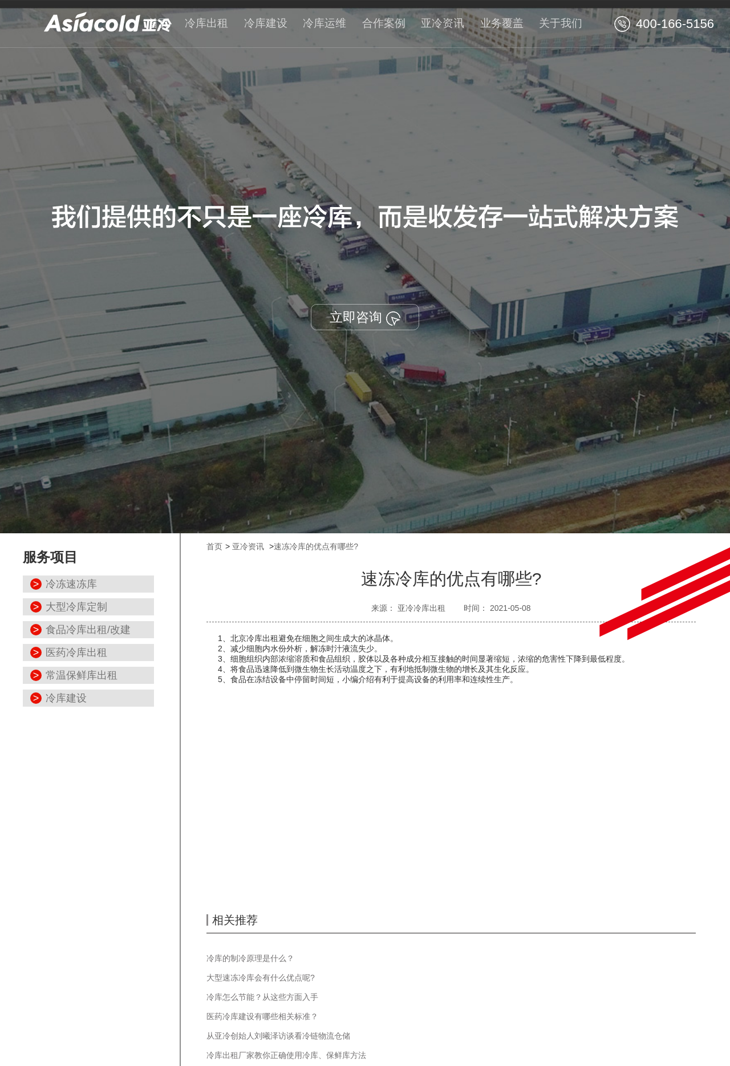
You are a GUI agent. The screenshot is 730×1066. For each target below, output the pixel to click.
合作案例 (383, 23)
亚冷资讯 (442, 23)
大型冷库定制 (76, 607)
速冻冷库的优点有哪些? (316, 546)
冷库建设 (265, 23)
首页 (158, 23)
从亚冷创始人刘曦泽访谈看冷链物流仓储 (278, 1035)
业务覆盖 (502, 23)
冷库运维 (324, 23)
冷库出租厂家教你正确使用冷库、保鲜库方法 (286, 1055)
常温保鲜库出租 (81, 675)
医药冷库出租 (76, 652)
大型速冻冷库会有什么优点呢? (260, 977)
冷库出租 (206, 23)
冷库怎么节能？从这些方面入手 (262, 997)
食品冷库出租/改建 (88, 629)
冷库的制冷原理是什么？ (250, 958)
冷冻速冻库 (71, 584)
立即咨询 (365, 317)
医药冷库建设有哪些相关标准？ (262, 1016)
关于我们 (560, 23)
